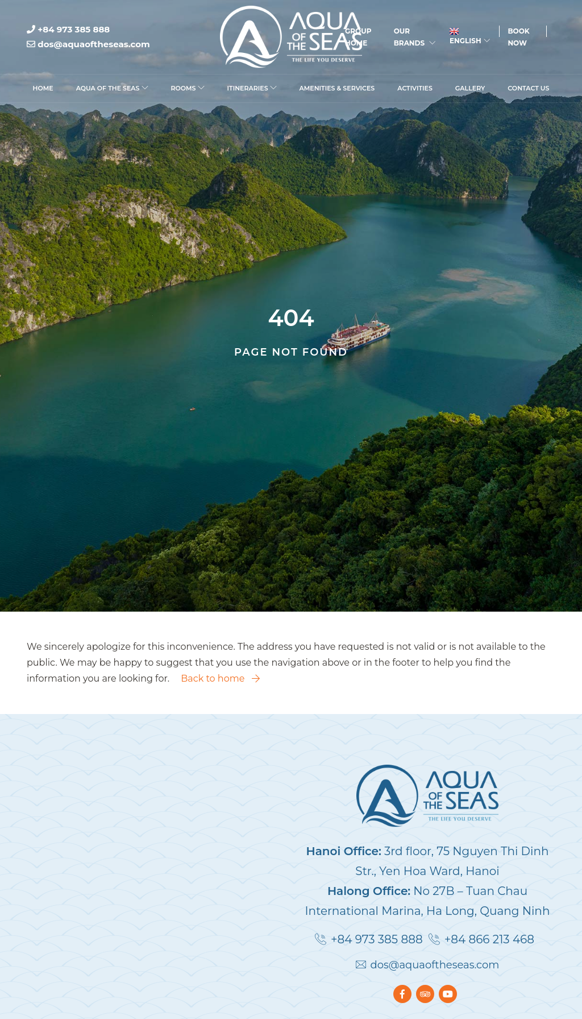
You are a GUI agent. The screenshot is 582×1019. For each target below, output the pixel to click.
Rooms (188, 88)
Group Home (358, 37)
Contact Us (528, 88)
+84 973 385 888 (68, 29)
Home (43, 88)
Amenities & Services (337, 88)
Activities (415, 88)
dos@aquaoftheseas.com (88, 44)
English (470, 36)
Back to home (220, 678)
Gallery (470, 88)
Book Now (518, 37)
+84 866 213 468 (489, 939)
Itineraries (252, 88)
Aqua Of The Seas (112, 88)
